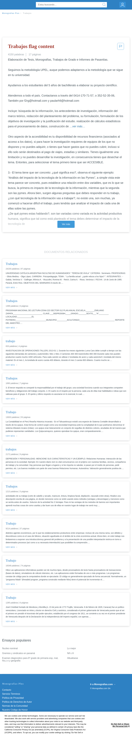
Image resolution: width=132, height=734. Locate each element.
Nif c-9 (70, 653)
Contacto (6, 690)
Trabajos (27, 13)
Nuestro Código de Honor (15, 710)
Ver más (66, 224)
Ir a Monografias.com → (103, 684)
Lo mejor (71, 648)
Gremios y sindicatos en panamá (18, 653)
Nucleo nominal (10, 648)
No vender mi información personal (19, 714)
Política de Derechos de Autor (17, 702)
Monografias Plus (11, 13)
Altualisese (72, 658)
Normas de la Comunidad (15, 706)
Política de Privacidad (13, 698)
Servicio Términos (11, 694)
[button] (120, 47)
